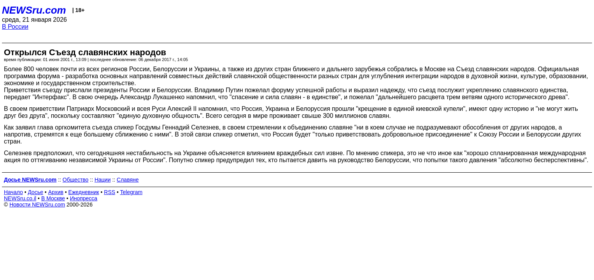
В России (15, 26)
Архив (55, 192)
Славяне (127, 180)
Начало (13, 192)
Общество (76, 180)
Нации (103, 180)
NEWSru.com (34, 10)
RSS (109, 192)
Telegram (131, 192)
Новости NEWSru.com (37, 204)
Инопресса (84, 198)
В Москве (53, 198)
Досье (35, 192)
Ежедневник (83, 192)
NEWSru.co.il (20, 198)
